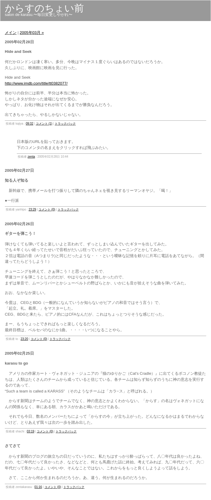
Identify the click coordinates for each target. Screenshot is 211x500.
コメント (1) (44, 123)
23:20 (24, 339)
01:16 (38, 487)
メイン (11, 32)
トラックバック (65, 123)
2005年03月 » (32, 32)
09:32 (29, 123)
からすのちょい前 (44, 8)
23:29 (32, 209)
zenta (31, 156)
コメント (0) (46, 209)
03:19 (30, 431)
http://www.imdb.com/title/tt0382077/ (36, 83)
